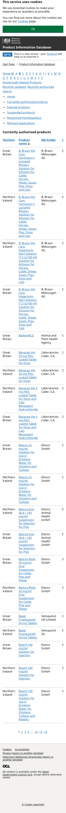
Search (7, 91)
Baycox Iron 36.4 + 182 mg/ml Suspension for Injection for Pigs (27, 518)
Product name (24, 141)
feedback (52, 54)
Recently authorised (40, 87)
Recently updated (14, 87)
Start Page (9, 64)
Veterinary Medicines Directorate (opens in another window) (28, 758)
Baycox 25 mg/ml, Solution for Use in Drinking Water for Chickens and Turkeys (27, 457)
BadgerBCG (26, 335)
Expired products (18, 107)
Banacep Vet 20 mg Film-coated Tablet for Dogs (28, 358)
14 (36, 732)
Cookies (23, 21)
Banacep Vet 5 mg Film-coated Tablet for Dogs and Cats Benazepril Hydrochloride (28, 398)
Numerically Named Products (22, 82)
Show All (8, 74)
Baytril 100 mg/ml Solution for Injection (26, 650)
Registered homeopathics (24, 118)
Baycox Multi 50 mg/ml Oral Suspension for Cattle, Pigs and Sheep (27, 569)
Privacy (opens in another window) (23, 753)
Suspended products (21, 112)
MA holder (48, 140)
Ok (33, 29)
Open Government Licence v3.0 (26, 773)
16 (45, 732)
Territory (9, 140)
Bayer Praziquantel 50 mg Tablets (28, 619)
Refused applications (21, 123)
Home (11, 96)
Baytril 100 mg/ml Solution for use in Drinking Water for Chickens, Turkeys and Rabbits (27, 705)
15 (40, 732)
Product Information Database (27, 47)
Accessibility (22, 749)
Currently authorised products (27, 102)
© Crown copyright (33, 804)
